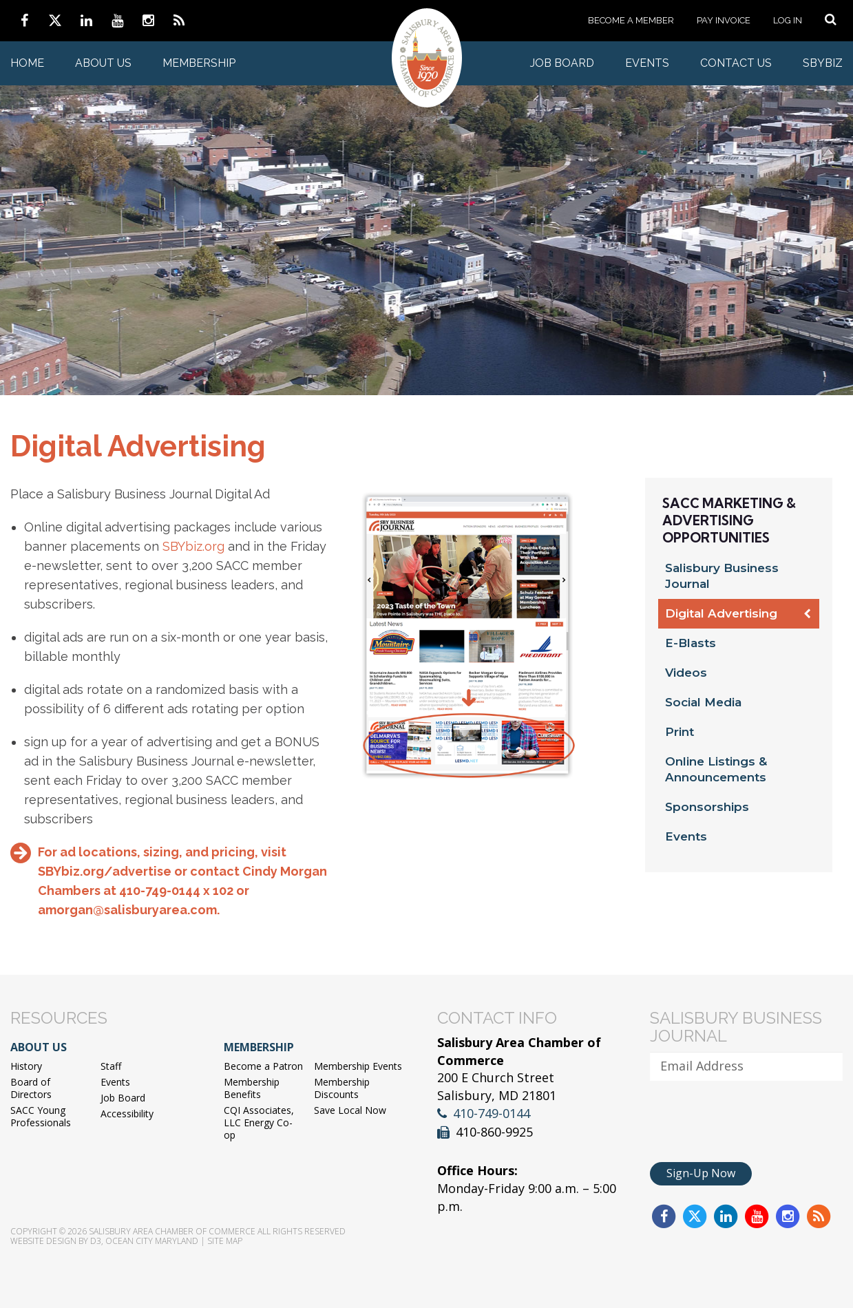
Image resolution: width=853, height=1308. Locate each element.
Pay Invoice (723, 20)
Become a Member (631, 20)
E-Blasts (690, 643)
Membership (198, 63)
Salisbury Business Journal (722, 576)
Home (27, 63)
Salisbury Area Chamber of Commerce (172, 1231)
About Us (103, 63)
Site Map (224, 1241)
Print (679, 732)
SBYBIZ (823, 63)
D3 (95, 1241)
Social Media (703, 702)
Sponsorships (707, 807)
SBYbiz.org (193, 546)
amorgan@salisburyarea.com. (129, 910)
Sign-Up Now (700, 1173)
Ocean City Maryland (151, 1241)
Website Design (43, 1241)
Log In (787, 20)
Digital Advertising (721, 613)
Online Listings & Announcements (716, 769)
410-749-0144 (491, 1113)
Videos (686, 672)
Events (647, 63)
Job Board (562, 63)
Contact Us (736, 63)
